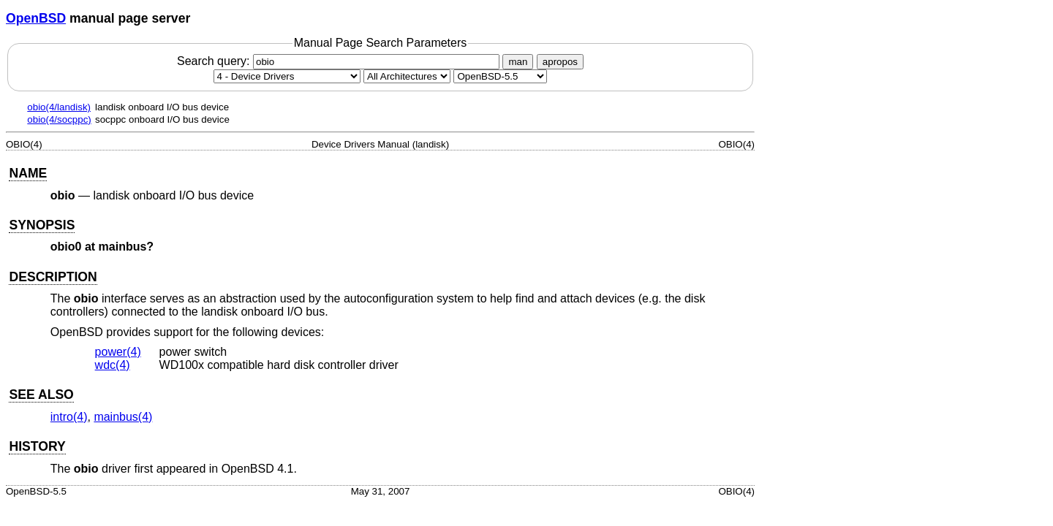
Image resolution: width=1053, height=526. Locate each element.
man (517, 61)
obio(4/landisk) (59, 107)
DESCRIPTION (53, 277)
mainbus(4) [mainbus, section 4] (123, 417)
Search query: (340, 61)
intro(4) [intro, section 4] (69, 417)
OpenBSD (36, 18)
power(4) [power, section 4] (118, 352)
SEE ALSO (41, 394)
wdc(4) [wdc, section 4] (112, 365)
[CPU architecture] (406, 76)
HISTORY (37, 446)
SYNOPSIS (42, 225)
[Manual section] (287, 76)
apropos (560, 61)
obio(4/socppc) (59, 119)
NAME (28, 173)
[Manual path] (500, 76)
